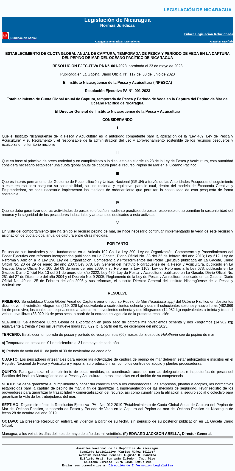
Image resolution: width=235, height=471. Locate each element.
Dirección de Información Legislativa (141, 465)
